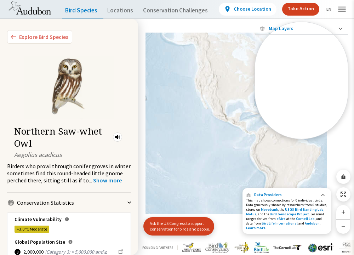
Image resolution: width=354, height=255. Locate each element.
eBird (281, 218)
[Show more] (107, 180)
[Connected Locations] (301, 86)
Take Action (303, 8)
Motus (251, 214)
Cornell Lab (305, 218)
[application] (177, 127)
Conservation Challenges (186, 10)
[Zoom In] (343, 212)
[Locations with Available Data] (301, 74)
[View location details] (255, 9)
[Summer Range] (301, 110)
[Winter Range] (301, 122)
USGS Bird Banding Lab (304, 209)
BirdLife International (280, 223)
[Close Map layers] (301, 29)
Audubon (312, 223)
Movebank (269, 209)
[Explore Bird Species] (39, 37)
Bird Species (82, 10)
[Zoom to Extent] (343, 194)
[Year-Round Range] (301, 134)
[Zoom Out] (343, 226)
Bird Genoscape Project (289, 214)
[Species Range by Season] (301, 98)
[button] (117, 137)
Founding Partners (157, 248)
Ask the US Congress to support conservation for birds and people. (177, 223)
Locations (126, 10)
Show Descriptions (301, 140)
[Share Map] (343, 177)
